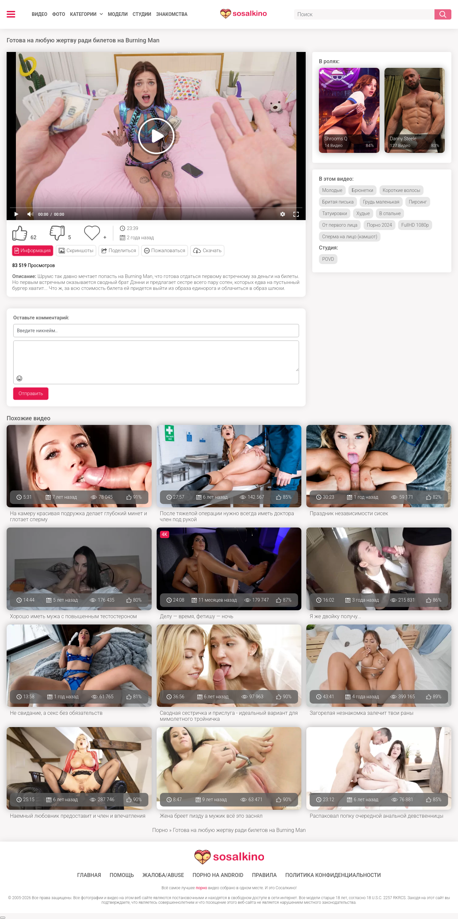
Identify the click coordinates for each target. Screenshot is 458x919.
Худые (363, 213)
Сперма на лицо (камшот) (349, 236)
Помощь (122, 875)
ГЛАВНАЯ (89, 875)
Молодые (332, 190)
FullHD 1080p (415, 225)
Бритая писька (338, 202)
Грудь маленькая (381, 202)
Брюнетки (362, 190)
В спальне (390, 213)
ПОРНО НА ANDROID (217, 875)
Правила (264, 875)
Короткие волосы (401, 190)
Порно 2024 (379, 225)
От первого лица (339, 225)
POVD (328, 259)
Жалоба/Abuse (163, 875)
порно (201, 888)
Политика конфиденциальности (333, 875)
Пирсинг (418, 202)
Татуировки (334, 213)
